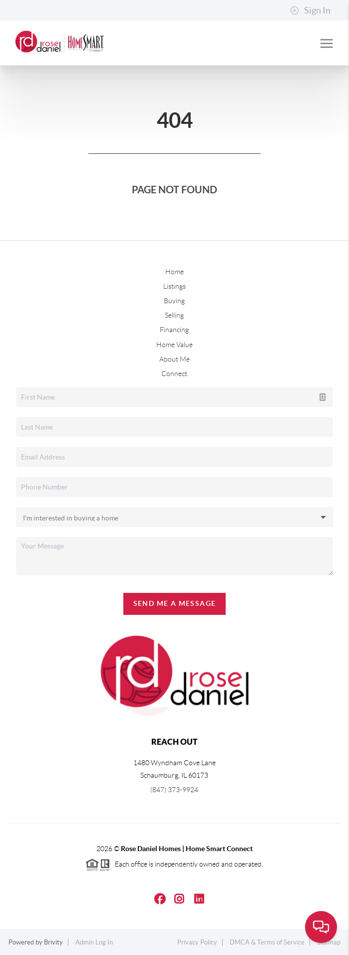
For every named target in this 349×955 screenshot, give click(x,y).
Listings (174, 286)
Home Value (174, 345)
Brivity (53, 942)
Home (174, 272)
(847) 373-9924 (174, 790)
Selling (174, 315)
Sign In (310, 10)
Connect (174, 374)
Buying (174, 301)
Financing (174, 330)
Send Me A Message (174, 603)
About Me (174, 359)
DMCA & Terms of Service (267, 942)
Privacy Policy (197, 942)
